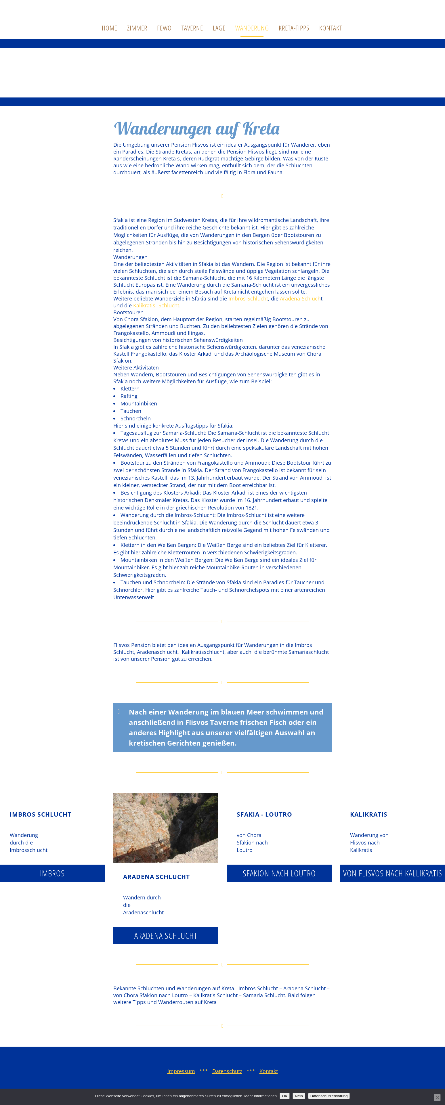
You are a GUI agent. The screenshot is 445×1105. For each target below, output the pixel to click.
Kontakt (268, 1071)
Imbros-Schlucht (248, 298)
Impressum (181, 1071)
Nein (299, 1096)
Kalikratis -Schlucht (156, 305)
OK (284, 1096)
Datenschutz (227, 1071)
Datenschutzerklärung (329, 1096)
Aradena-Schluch (300, 298)
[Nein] (437, 1097)
